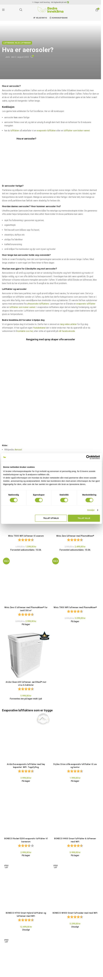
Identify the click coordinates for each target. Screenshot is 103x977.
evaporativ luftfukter (46, 130)
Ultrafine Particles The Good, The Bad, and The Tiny (34, 431)
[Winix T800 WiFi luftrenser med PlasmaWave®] (75, 538)
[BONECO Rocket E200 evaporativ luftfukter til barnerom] (26, 746)
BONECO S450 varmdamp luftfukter (26, 856)
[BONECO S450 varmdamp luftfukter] (26, 851)
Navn (5, 929)
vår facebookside (66, 331)
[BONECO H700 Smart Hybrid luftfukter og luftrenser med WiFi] (26, 779)
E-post (6, 941)
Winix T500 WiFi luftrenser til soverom (26, 451)
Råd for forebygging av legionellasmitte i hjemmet (48, 416)
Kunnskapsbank (59, 18)
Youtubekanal (39, 327)
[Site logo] (50, 9)
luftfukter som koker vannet (77, 130)
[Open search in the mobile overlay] (20, 9)
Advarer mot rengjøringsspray (26, 421)
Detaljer (91, 510)
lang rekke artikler (68, 324)
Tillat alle (84, 518)
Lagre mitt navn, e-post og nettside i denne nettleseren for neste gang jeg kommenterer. (46, 965)
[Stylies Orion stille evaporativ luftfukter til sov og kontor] (75, 695)
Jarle (7, 57)
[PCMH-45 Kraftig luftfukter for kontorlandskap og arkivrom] (26, 814)
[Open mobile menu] (3, 9)
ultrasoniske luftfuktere (38, 303)
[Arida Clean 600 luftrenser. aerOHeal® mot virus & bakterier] (26, 613)
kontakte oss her (25, 331)
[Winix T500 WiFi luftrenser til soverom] (26, 446)
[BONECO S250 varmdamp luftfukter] (75, 851)
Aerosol (18, 407)
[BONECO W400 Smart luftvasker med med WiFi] (75, 782)
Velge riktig (40, 18)
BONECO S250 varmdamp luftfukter (75, 856)
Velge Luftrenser (23, 43)
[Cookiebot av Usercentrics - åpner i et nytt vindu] (88, 457)
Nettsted (6, 953)
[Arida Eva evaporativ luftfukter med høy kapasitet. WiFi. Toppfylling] (26, 674)
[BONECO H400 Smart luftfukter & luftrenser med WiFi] (75, 748)
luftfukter (14, 130)
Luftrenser (8, 43)
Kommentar (8, 897)
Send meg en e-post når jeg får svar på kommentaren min (30, 970)
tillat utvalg (51, 518)
